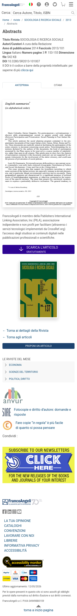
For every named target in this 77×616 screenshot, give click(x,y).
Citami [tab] (58, 85)
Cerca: (6, 13)
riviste (16, 20)
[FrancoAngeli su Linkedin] (9, 513)
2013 (68, 20)
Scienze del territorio (23, 372)
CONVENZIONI (14, 531)
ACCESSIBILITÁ (15, 550)
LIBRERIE (10, 541)
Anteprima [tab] (22, 85)
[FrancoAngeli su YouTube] (19, 513)
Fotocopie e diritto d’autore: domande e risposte (42, 412)
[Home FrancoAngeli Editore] (13, 5)
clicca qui (27, 70)
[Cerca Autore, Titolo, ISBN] (41, 13)
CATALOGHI (13, 526)
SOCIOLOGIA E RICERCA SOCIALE (42, 20)
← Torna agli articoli (17, 337)
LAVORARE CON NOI (19, 536)
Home (5, 20)
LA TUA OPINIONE (17, 521)
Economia (15, 364)
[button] (30, 4)
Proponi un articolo (38, 346)
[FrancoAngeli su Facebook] (4, 513)
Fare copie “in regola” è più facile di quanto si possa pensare (39, 425)
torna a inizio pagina (38, 610)
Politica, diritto (19, 379)
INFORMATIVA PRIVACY (21, 546)
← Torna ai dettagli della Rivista (25, 331)
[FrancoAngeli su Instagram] (14, 513)
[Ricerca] (73, 13)
